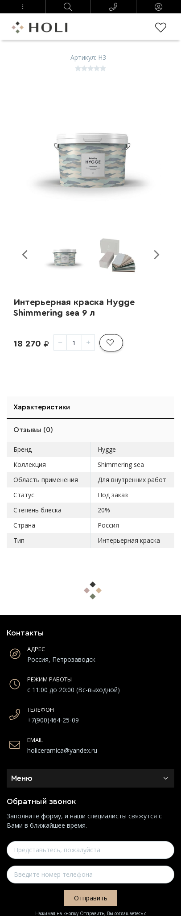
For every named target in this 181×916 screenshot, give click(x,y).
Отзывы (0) (33, 429)
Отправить (90, 898)
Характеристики (41, 407)
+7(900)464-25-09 (53, 720)
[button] (22, 6)
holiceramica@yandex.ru (62, 750)
